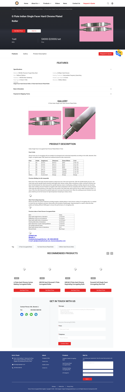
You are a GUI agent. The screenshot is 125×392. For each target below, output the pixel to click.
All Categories (66, 372)
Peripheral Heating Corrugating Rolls (67, 369)
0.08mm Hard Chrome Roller (66, 247)
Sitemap (54, 386)
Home (13, 9)
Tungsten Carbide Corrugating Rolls (69, 359)
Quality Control (45, 364)
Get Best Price (18, 31)
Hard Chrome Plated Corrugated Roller (33, 9)
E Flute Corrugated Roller (25, 247)
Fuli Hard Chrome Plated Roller (45, 247)
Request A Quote (106, 54)
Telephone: (62, 334)
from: (60, 325)
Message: (61, 306)
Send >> (87, 379)
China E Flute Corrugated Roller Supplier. (37, 389)
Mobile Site (61, 386)
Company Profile (46, 358)
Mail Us (34, 31)
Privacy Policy (70, 386)
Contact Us (44, 367)
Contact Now (64, 343)
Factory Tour (45, 361)
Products (19, 9)
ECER (96, 389)
